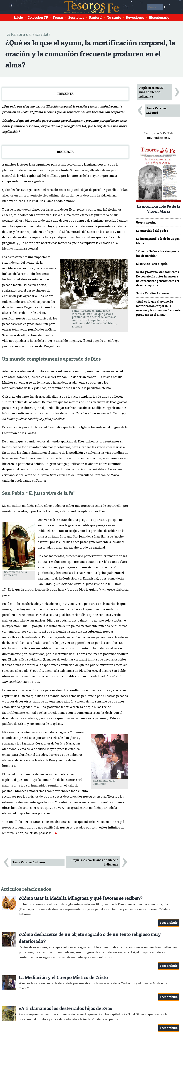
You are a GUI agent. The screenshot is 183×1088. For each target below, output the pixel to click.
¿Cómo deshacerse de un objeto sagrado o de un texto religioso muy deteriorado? (90, 937)
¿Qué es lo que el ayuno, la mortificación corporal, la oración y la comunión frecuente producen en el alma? (158, 308)
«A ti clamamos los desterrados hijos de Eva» (65, 1008)
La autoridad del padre (152, 230)
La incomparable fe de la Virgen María (157, 241)
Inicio (18, 17)
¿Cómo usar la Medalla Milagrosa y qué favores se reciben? (80, 898)
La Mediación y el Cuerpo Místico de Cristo (63, 977)
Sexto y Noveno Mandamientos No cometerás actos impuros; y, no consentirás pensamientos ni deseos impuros (157, 278)
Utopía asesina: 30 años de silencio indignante (94, 862)
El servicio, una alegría (152, 264)
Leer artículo (169, 922)
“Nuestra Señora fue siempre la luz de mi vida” (157, 254)
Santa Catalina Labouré (28, 862)
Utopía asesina (146, 222)
